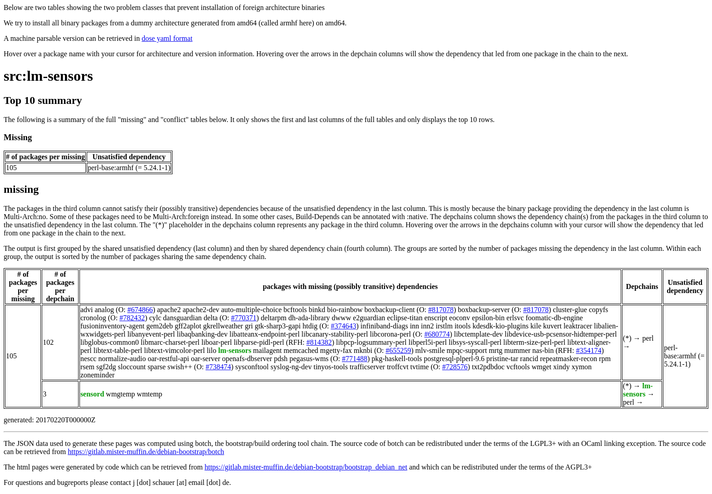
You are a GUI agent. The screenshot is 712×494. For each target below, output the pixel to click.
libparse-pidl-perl (259, 342)
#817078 (441, 309)
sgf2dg (106, 367)
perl (647, 338)
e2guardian (369, 318)
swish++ (180, 367)
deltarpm (274, 318)
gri (249, 326)
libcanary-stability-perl (335, 334)
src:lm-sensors (48, 76)
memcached (300, 350)
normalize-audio (122, 358)
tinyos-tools (330, 367)
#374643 (343, 326)
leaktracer (578, 326)
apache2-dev (201, 309)
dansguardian (182, 318)
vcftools (518, 367)
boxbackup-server (484, 309)
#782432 (132, 318)
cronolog (93, 318)
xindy (561, 367)
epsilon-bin (488, 318)
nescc (88, 358)
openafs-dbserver (247, 358)
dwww (341, 318)
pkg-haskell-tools (396, 358)
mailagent (267, 350)
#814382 (319, 342)
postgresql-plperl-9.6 (454, 358)
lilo (211, 350)
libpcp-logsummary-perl (371, 342)
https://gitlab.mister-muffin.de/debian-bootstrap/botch (146, 451)
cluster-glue (570, 309)
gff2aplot (188, 326)
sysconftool (252, 367)
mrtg (495, 350)
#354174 (588, 350)
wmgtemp (120, 394)
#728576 (455, 367)
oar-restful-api (168, 358)
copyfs (598, 309)
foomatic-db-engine (554, 318)
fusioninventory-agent (112, 326)
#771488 (354, 358)
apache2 (169, 309)
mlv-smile (430, 350)
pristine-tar (502, 358)
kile (535, 326)
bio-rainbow (344, 309)
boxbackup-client (389, 309)
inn (414, 326)
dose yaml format (167, 38)
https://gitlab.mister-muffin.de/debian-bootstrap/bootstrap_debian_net (305, 467)
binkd (317, 309)
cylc (155, 318)
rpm (605, 358)
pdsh (280, 358)
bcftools (295, 309)
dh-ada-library (309, 318)
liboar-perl (216, 342)
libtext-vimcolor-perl (174, 350)
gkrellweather (223, 326)
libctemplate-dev (478, 334)
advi (86, 309)
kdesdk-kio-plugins (500, 326)
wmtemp (149, 394)
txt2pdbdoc (488, 367)
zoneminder (97, 375)
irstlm (444, 326)
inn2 (427, 326)
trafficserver (367, 367)
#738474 (218, 367)
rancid (529, 358)
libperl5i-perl (428, 342)
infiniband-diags (384, 326)
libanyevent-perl (151, 334)
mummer (517, 350)
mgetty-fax (336, 350)
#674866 (140, 309)
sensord (92, 394)
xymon (582, 367)
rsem (87, 367)
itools (463, 326)
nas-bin (543, 350)
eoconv (459, 318)
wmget (542, 367)
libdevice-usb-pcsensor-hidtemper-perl (560, 334)
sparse (157, 367)
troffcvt (398, 367)
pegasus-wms (308, 358)
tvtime (419, 367)
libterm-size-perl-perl (534, 342)
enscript (435, 318)
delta (210, 318)
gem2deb (159, 326)
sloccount (132, 367)
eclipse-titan (404, 318)
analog (104, 309)
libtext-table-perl (118, 350)
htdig (309, 326)
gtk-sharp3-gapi (278, 326)
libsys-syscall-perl (475, 342)
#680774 (437, 334)
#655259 (398, 350)
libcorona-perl (390, 334)
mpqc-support (467, 350)
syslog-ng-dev (291, 367)
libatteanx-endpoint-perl (264, 334)
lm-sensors (234, 350)
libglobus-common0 (109, 342)
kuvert (552, 326)
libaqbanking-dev (202, 334)
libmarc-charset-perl (170, 342)
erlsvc (515, 318)
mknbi (363, 350)
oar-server (205, 358)
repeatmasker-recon (568, 358)
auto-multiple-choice (251, 309)
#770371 (244, 318)
